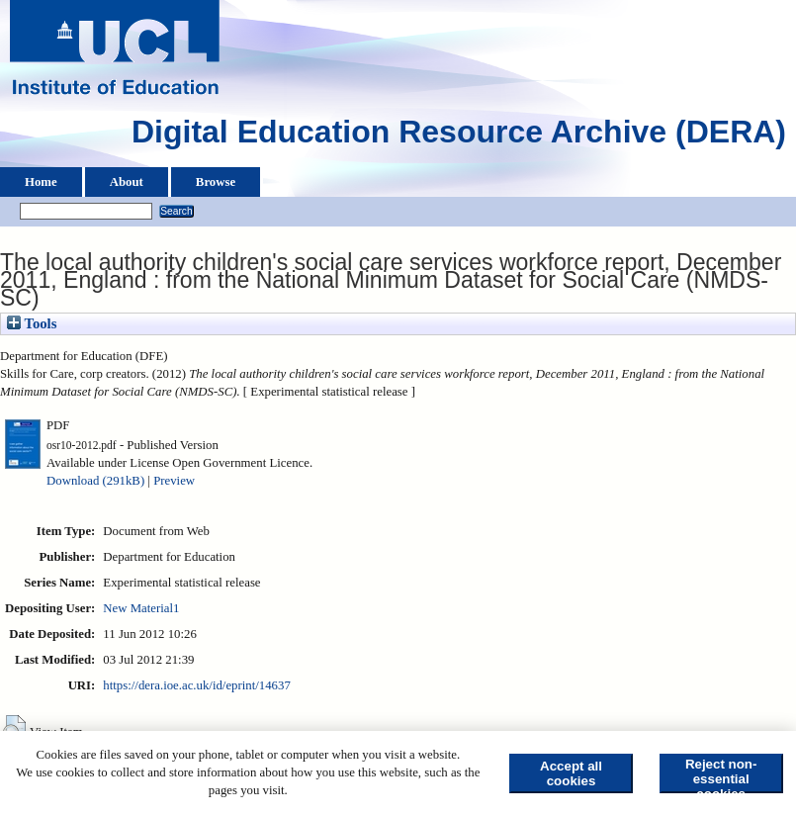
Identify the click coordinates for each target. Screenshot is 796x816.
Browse (215, 182)
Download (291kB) (95, 481)
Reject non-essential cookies (721, 775)
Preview (174, 481)
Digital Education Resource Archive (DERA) (459, 136)
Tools (31, 323)
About (126, 182)
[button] (14, 730)
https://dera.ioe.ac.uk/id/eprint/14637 (196, 685)
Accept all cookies (571, 773)
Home (41, 182)
